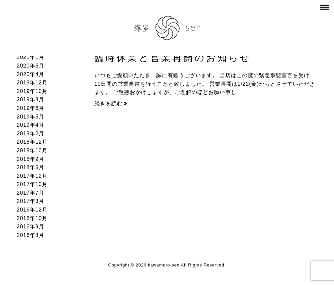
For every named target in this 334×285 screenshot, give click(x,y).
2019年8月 (31, 99)
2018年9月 (31, 159)
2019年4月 (31, 125)
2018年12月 (32, 142)
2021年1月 (31, 57)
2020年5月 (31, 66)
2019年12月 (32, 82)
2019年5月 (31, 116)
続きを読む (110, 103)
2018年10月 (32, 150)
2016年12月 (32, 210)
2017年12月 (32, 176)
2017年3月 (31, 201)
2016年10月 (32, 218)
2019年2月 (31, 133)
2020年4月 (31, 74)
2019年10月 (32, 91)
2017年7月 (31, 193)
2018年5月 (31, 167)
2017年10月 (32, 184)
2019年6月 (31, 108)
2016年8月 (31, 235)
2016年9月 (31, 226)
